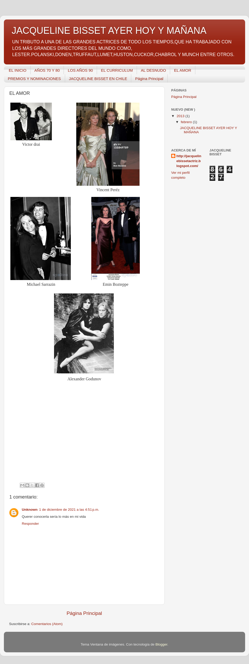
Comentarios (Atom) (47, 624)
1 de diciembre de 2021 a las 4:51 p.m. (69, 510)
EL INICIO (17, 70)
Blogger (161, 644)
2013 (181, 116)
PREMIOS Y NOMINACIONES (34, 78)
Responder (30, 524)
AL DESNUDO (153, 70)
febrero (187, 122)
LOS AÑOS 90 (80, 70)
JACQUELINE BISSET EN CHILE (98, 78)
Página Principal (149, 78)
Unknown (30, 510)
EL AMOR (182, 70)
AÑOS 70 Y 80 (47, 70)
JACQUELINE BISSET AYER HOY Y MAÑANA (109, 30)
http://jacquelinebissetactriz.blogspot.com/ (188, 161)
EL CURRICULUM (117, 70)
